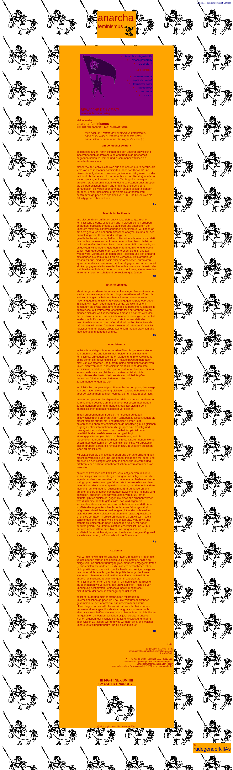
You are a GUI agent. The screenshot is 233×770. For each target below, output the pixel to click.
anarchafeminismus (143, 76)
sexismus (148, 95)
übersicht (145, 63)
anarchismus (146, 91)
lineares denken (145, 88)
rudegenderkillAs (212, 749)
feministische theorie (142, 84)
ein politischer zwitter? (142, 80)
